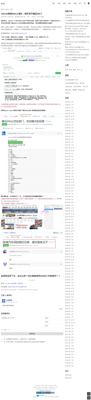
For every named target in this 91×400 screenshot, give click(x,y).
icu (6, 283)
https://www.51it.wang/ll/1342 (17, 287)
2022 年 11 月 (69, 214)
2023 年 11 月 (69, 182)
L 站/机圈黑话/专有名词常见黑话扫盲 (77, 20)
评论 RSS (68, 378)
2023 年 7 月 (69, 194)
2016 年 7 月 (69, 360)
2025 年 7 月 (69, 128)
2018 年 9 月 (69, 297)
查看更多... (68, 93)
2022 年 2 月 (69, 228)
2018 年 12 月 (69, 288)
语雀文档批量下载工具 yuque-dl (75, 34)
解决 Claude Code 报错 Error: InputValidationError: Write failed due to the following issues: (77, 49)
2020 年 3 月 (69, 245)
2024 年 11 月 (69, 148)
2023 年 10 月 (69, 185)
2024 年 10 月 (69, 151)
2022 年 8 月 (69, 222)
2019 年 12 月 (69, 254)
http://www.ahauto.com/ (11, 201)
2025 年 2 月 (69, 142)
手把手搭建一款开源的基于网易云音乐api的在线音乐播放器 (25, 342)
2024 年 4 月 (69, 168)
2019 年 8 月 (69, 265)
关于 (80, 3)
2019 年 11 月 (69, 257)
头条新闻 (9, 300)
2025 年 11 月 (69, 116)
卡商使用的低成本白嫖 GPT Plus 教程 (77, 23)
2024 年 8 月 (69, 156)
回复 (61, 309)
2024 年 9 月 (69, 153)
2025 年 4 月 (69, 136)
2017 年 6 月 (69, 331)
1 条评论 (33, 17)
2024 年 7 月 (69, 159)
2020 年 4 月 (69, 242)
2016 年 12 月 (69, 348)
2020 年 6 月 (69, 237)
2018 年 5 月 (69, 305)
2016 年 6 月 (69, 363)
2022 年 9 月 (69, 219)
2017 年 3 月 (69, 340)
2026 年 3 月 (69, 105)
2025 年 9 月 (69, 122)
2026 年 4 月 (69, 102)
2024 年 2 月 (69, 173)
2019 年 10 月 (69, 260)
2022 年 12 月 (69, 211)
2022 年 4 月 (69, 225)
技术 (70, 70)
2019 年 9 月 (69, 262)
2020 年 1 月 (69, 251)
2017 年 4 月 (69, 337)
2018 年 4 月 (69, 308)
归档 (64, 3)
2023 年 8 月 (69, 191)
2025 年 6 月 (69, 130)
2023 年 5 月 (69, 199)
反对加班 (14, 283)
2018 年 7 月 (69, 303)
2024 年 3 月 (69, 171)
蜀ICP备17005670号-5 (45, 390)
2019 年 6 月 (69, 271)
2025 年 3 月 (69, 139)
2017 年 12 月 (69, 320)
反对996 (20, 283)
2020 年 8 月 (69, 234)
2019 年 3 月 (69, 280)
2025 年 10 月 (69, 119)
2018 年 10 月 (69, 294)
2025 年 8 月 (69, 125)
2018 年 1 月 (69, 317)
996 (8, 283)
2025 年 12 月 (69, 113)
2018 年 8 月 (69, 300)
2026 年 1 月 (69, 110)
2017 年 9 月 (69, 326)
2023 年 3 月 (69, 205)
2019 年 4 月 (69, 277)
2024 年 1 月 (69, 176)
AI (81, 70)
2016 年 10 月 (69, 351)
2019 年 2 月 (69, 282)
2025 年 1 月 (69, 145)
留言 (69, 3)
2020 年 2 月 (69, 248)
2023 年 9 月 (69, 188)
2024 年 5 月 (69, 165)
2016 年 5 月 (69, 366)
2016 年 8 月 (69, 357)
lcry (3, 3)
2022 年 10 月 (69, 217)
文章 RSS (68, 375)
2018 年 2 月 (69, 314)
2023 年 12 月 (69, 179)
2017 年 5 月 (69, 334)
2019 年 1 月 (69, 285)
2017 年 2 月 (69, 343)
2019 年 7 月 (69, 268)
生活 (7, 9)
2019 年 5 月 (69, 274)
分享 (66, 70)
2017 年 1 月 (69, 346)
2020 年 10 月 (69, 231)
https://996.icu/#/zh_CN (19, 33)
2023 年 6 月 (69, 196)
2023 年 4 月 (69, 202)
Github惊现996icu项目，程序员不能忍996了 (21, 14)
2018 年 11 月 (69, 291)
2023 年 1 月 (69, 208)
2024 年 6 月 (69, 162)
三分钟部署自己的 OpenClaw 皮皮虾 (77, 55)
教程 (74, 70)
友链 (74, 3)
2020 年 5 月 (69, 239)
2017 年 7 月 (69, 328)
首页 (53, 3)
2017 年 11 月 (69, 323)
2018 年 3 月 (69, 311)
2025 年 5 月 (69, 133)
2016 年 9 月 (69, 354)
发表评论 (32, 334)
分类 (58, 3)
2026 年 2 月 (69, 108)
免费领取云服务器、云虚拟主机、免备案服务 (21, 339)
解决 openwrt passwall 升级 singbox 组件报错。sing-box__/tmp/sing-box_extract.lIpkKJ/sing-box (77, 28)
